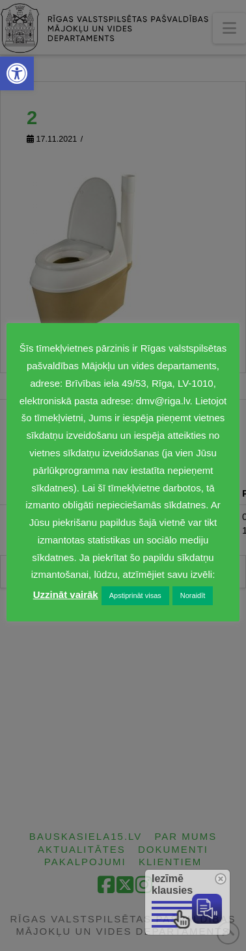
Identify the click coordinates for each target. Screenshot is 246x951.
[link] (17, 73)
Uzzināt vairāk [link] (65, 594)
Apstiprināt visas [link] (135, 595)
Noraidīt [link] (193, 595)
